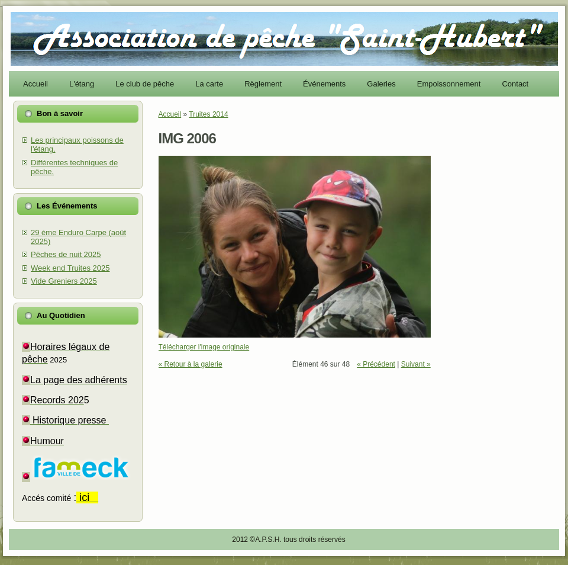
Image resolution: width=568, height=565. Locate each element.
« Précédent (376, 364)
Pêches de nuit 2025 (66, 254)
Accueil (170, 114)
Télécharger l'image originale (204, 347)
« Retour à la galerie (190, 364)
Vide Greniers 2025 (64, 281)
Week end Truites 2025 (70, 268)
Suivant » (416, 364)
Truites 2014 (208, 114)
